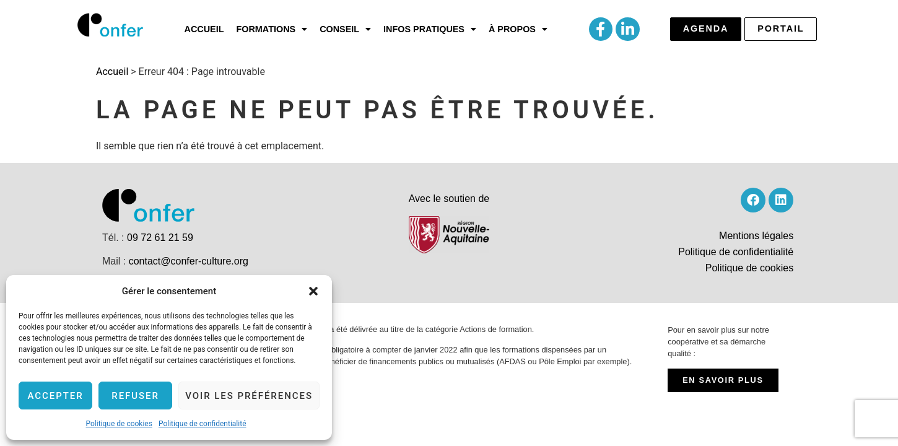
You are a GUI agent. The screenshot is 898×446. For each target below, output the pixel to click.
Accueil (204, 29)
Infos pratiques (429, 29)
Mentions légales (756, 235)
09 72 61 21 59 (160, 237)
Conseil (345, 29)
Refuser (135, 395)
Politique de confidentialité (202, 423)
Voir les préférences (249, 395)
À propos (518, 29)
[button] (313, 291)
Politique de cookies (119, 423)
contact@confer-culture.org (188, 261)
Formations (271, 29)
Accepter (55, 395)
